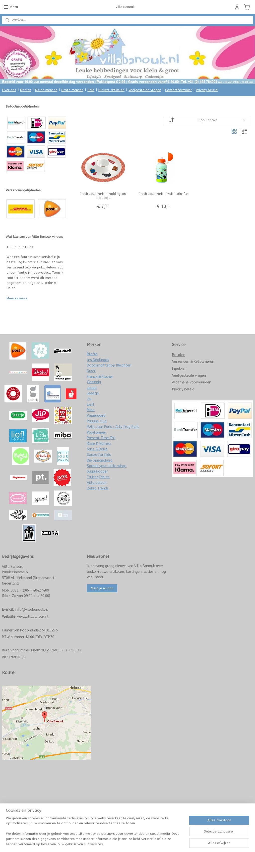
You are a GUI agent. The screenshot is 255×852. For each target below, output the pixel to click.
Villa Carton (97, 483)
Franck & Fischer (100, 376)
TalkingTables (98, 477)
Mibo (91, 410)
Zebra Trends (98, 488)
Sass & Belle (97, 449)
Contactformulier (178, 90)
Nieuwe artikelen (111, 90)
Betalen (178, 355)
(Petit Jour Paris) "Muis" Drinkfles (163, 194)
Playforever (96, 432)
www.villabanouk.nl (33, 616)
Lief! (90, 404)
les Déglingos (98, 360)
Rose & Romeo (99, 443)
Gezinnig (94, 382)
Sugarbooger (97, 471)
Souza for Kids (99, 455)
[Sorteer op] (206, 120)
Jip (89, 399)
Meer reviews (16, 298)
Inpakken (179, 368)
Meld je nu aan (102, 588)
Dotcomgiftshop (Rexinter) (109, 365)
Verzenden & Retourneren (193, 362)
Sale (90, 90)
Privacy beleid (207, 90)
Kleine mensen (46, 90)
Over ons (9, 90)
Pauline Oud (97, 421)
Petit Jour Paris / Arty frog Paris (113, 427)
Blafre (92, 354)
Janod (92, 388)
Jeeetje (93, 393)
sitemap (111, 843)
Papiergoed (96, 415)
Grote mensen (72, 90)
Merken (25, 90)
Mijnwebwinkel (180, 843)
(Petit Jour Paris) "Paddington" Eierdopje (103, 196)
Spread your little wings (107, 466)
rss (121, 843)
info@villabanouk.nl (31, 610)
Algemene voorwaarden (191, 382)
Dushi (91, 371)
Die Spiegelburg (99, 460)
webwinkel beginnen (138, 843)
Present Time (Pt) (101, 438)
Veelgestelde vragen (144, 90)
